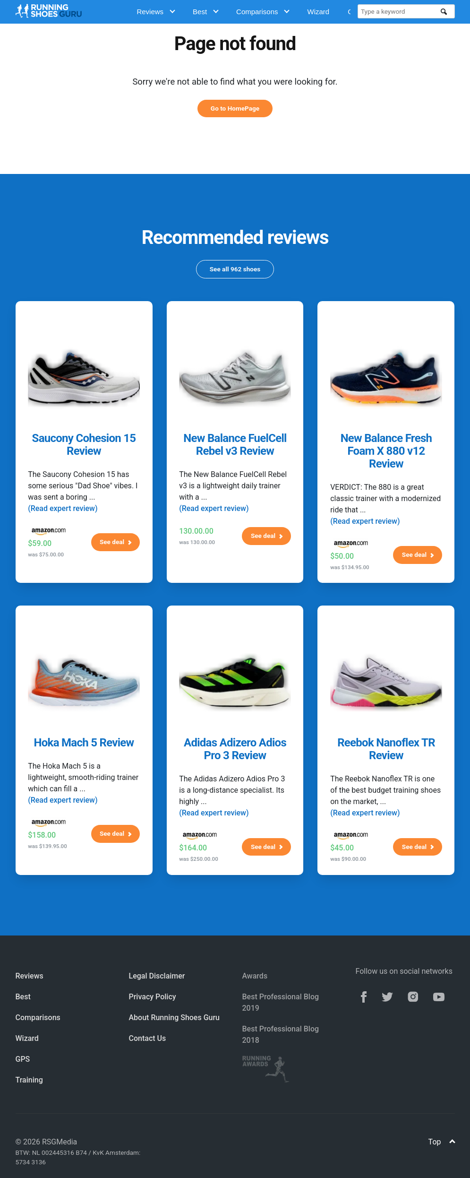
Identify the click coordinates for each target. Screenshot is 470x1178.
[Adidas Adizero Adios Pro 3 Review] (235, 682)
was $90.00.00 (348, 859)
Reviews (156, 12)
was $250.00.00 (198, 859)
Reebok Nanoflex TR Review (386, 749)
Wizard (318, 12)
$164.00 (193, 847)
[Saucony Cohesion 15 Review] (84, 377)
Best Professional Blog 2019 (280, 1002)
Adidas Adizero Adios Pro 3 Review (235, 749)
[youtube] (438, 996)
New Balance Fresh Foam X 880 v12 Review (386, 451)
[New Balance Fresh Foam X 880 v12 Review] (386, 377)
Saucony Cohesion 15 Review (84, 445)
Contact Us (147, 1038)
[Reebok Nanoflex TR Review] (386, 682)
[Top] (453, 1142)
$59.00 (39, 543)
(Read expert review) (62, 508)
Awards (255, 975)
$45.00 (342, 847)
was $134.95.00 (349, 567)
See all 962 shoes (235, 269)
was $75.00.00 (46, 554)
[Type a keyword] (401, 11)
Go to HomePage (235, 108)
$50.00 (342, 556)
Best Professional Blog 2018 (280, 1034)
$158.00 (42, 835)
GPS (23, 1059)
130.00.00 (196, 531)
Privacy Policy (152, 996)
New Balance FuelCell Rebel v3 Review (234, 445)
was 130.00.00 (197, 542)
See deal (116, 542)
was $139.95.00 (47, 846)
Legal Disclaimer (157, 975)
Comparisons (263, 12)
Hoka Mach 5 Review (84, 742)
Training (29, 1079)
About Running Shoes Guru (174, 1017)
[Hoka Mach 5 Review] (84, 682)
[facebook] (363, 996)
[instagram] (413, 996)
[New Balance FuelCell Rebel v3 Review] (235, 377)
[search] (444, 12)
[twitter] (387, 996)
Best (206, 12)
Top (441, 1141)
